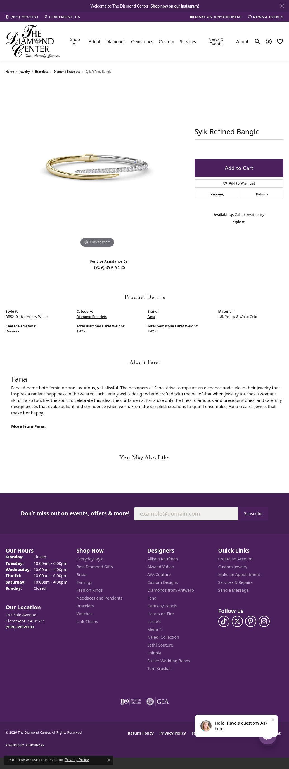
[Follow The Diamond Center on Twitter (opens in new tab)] (237, 621)
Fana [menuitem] (152, 598)
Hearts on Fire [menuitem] (160, 613)
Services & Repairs (235, 582)
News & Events (216, 41)
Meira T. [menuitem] (154, 629)
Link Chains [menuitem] (87, 621)
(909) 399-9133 (109, 267)
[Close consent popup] (108, 760)
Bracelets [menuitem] (85, 605)
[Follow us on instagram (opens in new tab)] (264, 621)
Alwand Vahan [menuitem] (160, 566)
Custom (166, 41)
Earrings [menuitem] (84, 582)
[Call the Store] (20, 626)
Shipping (217, 194)
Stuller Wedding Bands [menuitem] (168, 660)
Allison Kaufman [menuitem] (162, 559)
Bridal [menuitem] (82, 574)
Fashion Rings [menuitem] (90, 590)
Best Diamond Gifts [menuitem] (95, 566)
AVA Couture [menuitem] (159, 574)
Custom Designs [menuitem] (162, 582)
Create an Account (235, 559)
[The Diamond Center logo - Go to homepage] (33, 41)
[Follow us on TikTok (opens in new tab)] (223, 621)
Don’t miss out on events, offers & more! (75, 513)
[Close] (282, 6)
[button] (257, 41)
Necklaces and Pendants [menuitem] (99, 598)
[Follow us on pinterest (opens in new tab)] (250, 621)
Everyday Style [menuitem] (90, 559)
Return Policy (141, 733)
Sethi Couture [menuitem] (160, 645)
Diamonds (115, 41)
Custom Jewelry (232, 566)
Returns (262, 194)
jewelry (24, 72)
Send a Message (233, 590)
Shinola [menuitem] (154, 652)
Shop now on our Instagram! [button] (175, 6)
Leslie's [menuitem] (154, 621)
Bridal (94, 41)
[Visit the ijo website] (130, 702)
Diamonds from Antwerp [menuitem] (170, 590)
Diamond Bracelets (67, 72)
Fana (151, 316)
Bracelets (41, 72)
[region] (97, 165)
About (242, 41)
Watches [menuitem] (85, 613)
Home (10, 72)
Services (188, 41)
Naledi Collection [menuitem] (163, 637)
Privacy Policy (172, 733)
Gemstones (142, 41)
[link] (22, 17)
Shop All (75, 41)
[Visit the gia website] (157, 702)
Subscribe (253, 513)
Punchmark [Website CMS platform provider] (35, 745)
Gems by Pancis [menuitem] (162, 605)
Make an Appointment (239, 574)
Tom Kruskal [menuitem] (158, 668)
